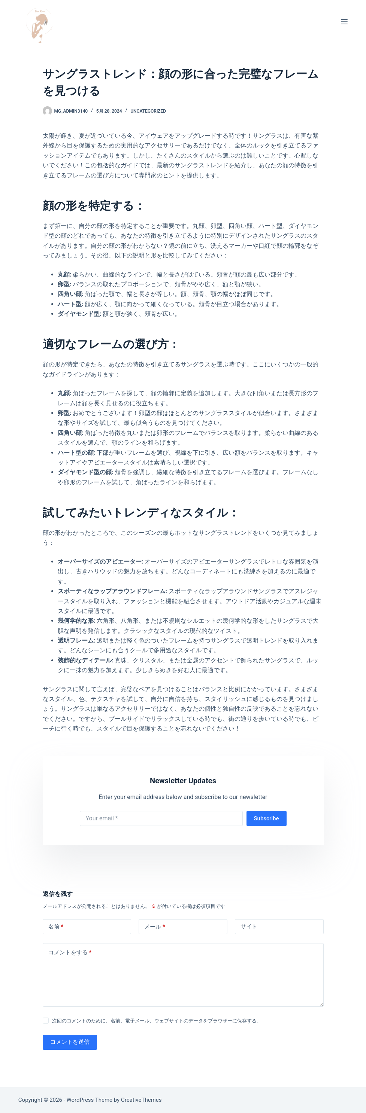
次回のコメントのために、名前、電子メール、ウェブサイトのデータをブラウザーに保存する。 (156, 1021)
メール (154, 926)
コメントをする (70, 952)
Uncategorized (148, 111)
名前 (56, 926)
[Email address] (161, 818)
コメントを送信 (70, 1042)
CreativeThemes (141, 1100)
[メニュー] (344, 21)
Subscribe (266, 818)
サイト (249, 926)
